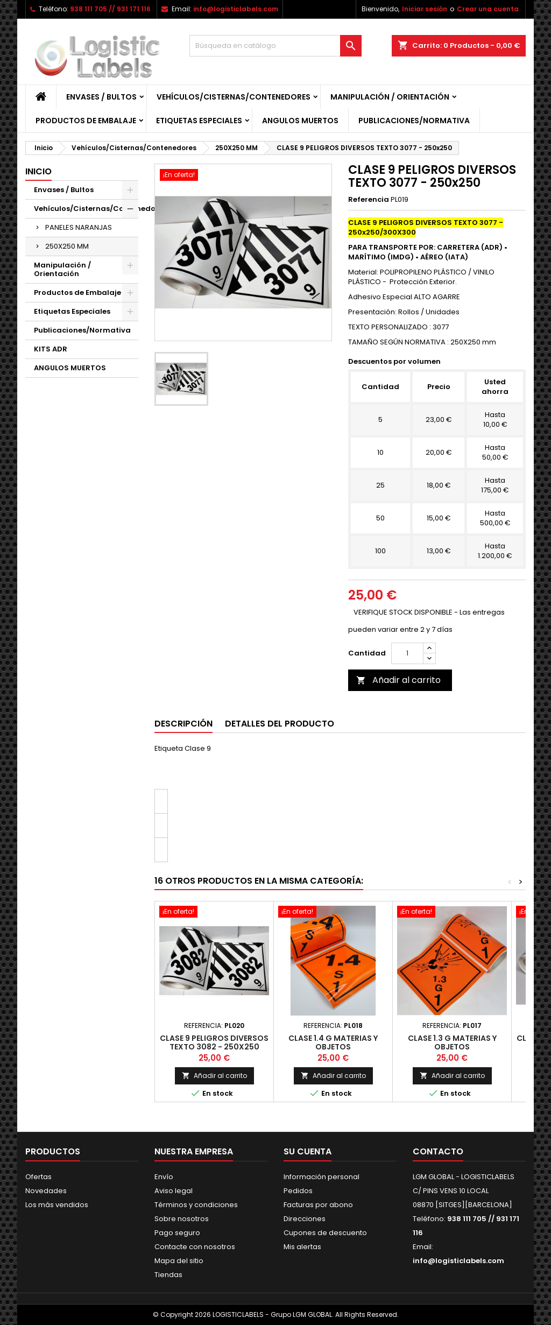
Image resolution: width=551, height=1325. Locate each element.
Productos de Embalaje (86, 120)
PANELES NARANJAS (78, 227)
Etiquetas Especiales (199, 120)
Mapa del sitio (178, 1261)
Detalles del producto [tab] (279, 723)
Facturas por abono (318, 1205)
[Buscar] (275, 46)
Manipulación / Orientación (389, 96)
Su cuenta (307, 1151)
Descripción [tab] (183, 723)
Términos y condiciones (196, 1205)
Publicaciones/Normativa (414, 120)
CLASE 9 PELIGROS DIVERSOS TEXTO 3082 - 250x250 (214, 1042)
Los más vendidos (56, 1205)
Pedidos (298, 1191)
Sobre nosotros (181, 1219)
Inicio (38, 171)
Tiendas (168, 1275)
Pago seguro (177, 1233)
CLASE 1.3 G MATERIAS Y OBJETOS (452, 1042)
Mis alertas (302, 1247)
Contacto (438, 1151)
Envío (163, 1177)
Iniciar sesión (424, 8)
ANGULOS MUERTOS (300, 120)
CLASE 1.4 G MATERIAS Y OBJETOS (333, 1042)
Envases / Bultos (101, 96)
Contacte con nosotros (194, 1247)
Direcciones (305, 1219)
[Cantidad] (407, 653)
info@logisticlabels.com (235, 8)
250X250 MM (67, 246)
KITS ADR (50, 349)
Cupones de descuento (325, 1233)
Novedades (46, 1191)
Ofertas (38, 1177)
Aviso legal (173, 1191)
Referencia (368, 200)
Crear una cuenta (488, 8)
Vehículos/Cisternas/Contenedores (233, 96)
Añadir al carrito (398, 680)
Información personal (321, 1177)
